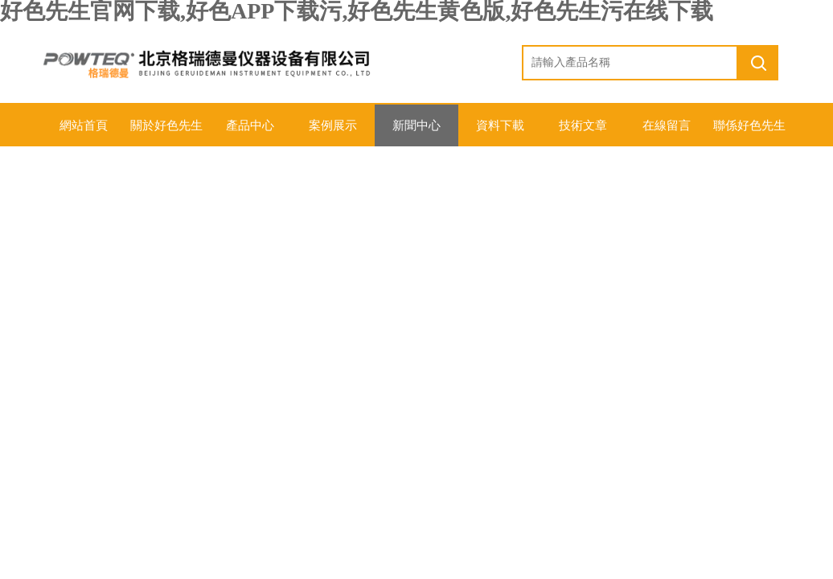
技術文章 (583, 125)
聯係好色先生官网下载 (749, 132)
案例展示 (333, 125)
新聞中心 (416, 125)
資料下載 (500, 125)
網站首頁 (84, 125)
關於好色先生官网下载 (166, 132)
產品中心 (250, 125)
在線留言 (666, 125)
